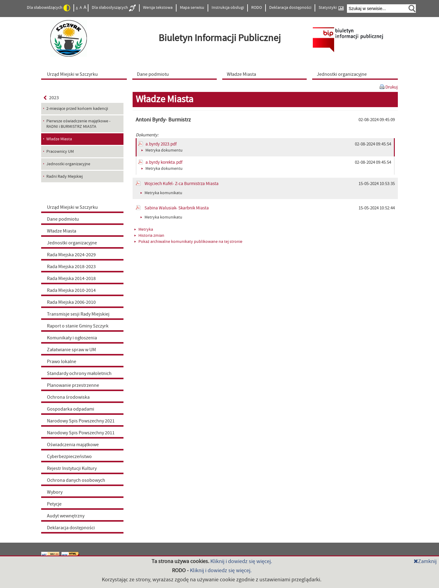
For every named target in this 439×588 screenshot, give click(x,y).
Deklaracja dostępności (290, 7)
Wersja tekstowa (158, 7)
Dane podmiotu (63, 219)
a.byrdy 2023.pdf (161, 144)
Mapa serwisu (192, 7)
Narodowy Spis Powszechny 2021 (81, 421)
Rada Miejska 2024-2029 (71, 255)
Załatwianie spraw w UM (71, 350)
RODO (256, 7)
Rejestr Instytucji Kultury (72, 468)
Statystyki (331, 8)
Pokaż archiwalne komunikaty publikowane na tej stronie (188, 241)
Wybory (54, 492)
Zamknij (425, 561)
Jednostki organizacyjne (72, 243)
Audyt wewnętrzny (65, 516)
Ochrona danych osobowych (76, 480)
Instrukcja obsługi (228, 7)
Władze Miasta (61, 231)
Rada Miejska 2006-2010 (71, 302)
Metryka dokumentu (162, 150)
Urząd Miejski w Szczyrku (72, 207)
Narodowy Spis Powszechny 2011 (81, 433)
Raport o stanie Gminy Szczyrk (78, 326)
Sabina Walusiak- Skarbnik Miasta (177, 208)
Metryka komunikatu (161, 193)
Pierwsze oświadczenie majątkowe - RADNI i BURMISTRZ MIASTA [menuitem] (78, 123)
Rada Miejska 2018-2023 (71, 267)
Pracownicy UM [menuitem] (60, 151)
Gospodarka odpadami (70, 409)
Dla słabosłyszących (114, 8)
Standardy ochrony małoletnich (79, 373)
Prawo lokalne (61, 362)
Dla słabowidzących (48, 8)
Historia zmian (149, 235)
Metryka (143, 229)
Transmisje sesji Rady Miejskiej (78, 314)
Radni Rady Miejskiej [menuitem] (64, 176)
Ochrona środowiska (68, 397)
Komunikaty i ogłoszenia (72, 338)
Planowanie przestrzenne (73, 385)
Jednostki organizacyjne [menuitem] (68, 164)
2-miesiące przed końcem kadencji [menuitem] (77, 108)
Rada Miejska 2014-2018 (71, 278)
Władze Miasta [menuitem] (59, 139)
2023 (51, 98)
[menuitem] (85, 74)
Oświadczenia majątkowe (73, 445)
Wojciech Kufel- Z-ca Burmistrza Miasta (182, 184)
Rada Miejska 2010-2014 (71, 290)
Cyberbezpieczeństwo (69, 456)
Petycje (54, 504)
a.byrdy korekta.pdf (163, 162)
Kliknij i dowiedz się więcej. (241, 561)
